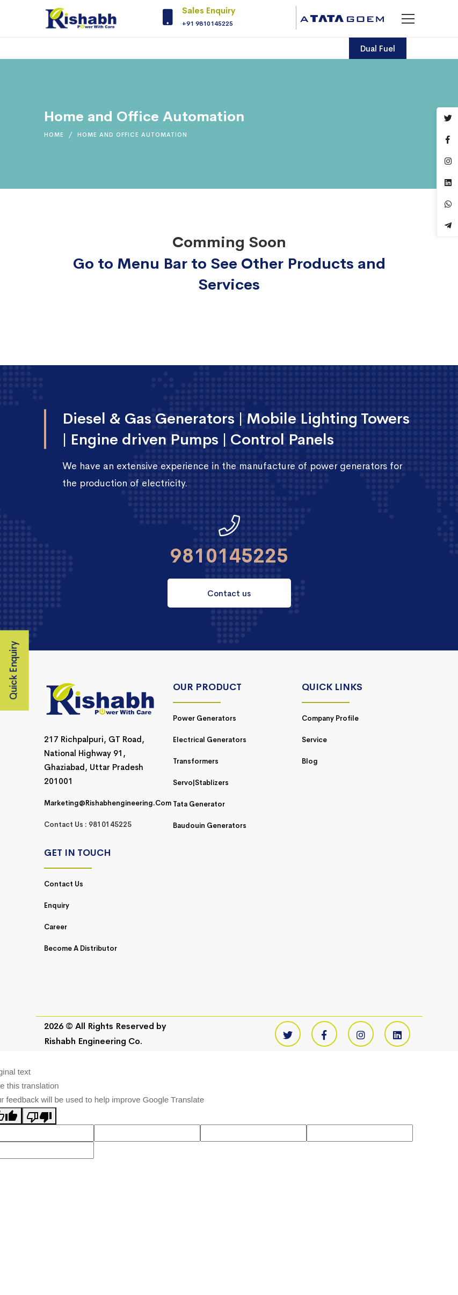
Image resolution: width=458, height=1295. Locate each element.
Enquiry (56, 905)
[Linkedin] (397, 1034)
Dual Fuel (377, 48)
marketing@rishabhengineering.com (107, 803)
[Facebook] (324, 1034)
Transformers (196, 761)
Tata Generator (199, 804)
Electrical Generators (209, 739)
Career (55, 926)
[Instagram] (361, 1034)
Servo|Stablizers (201, 782)
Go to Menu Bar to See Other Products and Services (229, 274)
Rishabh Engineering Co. (93, 1041)
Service (314, 739)
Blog (310, 761)
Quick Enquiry (13, 670)
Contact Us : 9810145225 (88, 824)
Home (54, 134)
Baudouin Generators (209, 825)
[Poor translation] (39, 1115)
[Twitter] (288, 1034)
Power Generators (204, 718)
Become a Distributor (80, 948)
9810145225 (229, 556)
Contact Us (63, 884)
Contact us (229, 593)
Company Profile (330, 718)
